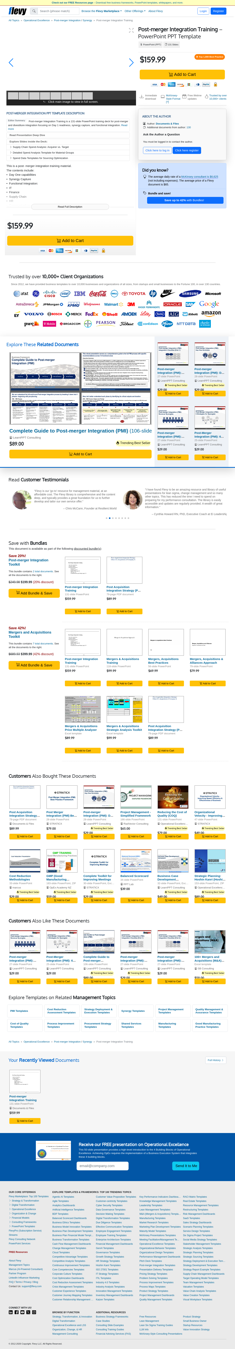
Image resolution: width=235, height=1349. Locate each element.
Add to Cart (182, 74)
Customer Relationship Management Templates (73, 1299)
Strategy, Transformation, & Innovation (72, 1316)
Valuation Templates (193, 1286)
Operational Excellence (37, 20)
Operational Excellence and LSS (69, 1325)
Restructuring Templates (195, 1209)
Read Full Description (70, 206)
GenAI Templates (105, 1248)
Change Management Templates (69, 1248)
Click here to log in (158, 150)
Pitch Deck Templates (151, 1261)
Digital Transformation (21, 1205)
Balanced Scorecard (134, 876)
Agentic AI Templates (63, 1196)
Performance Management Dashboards (160, 1256)
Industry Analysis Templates (110, 1286)
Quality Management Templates (156, 1299)
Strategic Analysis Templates (198, 1248)
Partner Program (17, 1273)
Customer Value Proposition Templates (116, 1196)
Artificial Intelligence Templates (68, 1209)
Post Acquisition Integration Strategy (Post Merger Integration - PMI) (124, 590)
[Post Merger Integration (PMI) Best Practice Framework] (62, 797)
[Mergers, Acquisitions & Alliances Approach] (208, 642)
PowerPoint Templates (22, 1226)
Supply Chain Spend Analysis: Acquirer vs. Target (39, 147)
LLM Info (144, 1329)
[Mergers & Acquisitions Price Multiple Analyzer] (83, 709)
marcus (17, 887)
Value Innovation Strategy (196, 1329)
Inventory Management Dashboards (114, 1295)
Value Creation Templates (196, 1295)
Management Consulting (65, 1333)
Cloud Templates (61, 1252)
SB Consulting (206, 968)
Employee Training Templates (111, 1235)
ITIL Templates (103, 1278)
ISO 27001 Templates (107, 1269)
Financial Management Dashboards (114, 1244)
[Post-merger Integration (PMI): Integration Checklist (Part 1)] (173, 354)
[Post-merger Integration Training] (83, 570)
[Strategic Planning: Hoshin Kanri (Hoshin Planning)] (210, 861)
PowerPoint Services (19, 1243)
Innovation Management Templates (114, 1291)
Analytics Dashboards (63, 1205)
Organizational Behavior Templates (158, 1248)
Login (203, 11)
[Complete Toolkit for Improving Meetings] (99, 861)
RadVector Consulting (136, 823)
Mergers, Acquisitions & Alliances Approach (206, 660)
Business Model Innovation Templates (72, 1226)
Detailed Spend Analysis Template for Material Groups (42, 152)
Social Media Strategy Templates (200, 1239)
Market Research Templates (154, 1222)
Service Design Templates (196, 1231)
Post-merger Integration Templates (157, 1265)
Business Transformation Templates (70, 1239)
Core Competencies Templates (68, 1269)
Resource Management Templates (201, 1205)
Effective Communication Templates (114, 1226)
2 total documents (43, 571)
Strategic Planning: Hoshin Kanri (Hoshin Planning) (209, 879)
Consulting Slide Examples (110, 1325)
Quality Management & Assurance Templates (209, 1011)
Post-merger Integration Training (23, 1098)
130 (188, 127)
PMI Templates (19, 1010)
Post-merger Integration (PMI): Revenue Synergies (170, 436)
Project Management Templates (171, 1011)
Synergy (87, 20)
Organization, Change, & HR (67, 1329)
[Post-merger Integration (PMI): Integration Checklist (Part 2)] (173, 942)
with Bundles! (184, 200)
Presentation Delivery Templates (156, 1269)
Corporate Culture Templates (67, 1274)
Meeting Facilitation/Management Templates (160, 1239)
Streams (13, 1235)
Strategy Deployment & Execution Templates (98, 1011)
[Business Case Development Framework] (173, 861)
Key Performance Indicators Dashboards (160, 1196)
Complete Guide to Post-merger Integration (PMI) (96, 960)
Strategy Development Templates (200, 1265)
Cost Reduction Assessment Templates (61, 1011)
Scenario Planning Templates (198, 1226)
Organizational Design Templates (157, 1252)
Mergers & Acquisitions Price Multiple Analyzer (81, 727)
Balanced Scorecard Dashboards (69, 1218)
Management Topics (19, 1265)
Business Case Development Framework (167, 879)
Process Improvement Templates (60, 1025)
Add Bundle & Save (34, 592)
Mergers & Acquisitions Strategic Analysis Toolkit (124, 727)
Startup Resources (192, 1325)
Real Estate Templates (194, 1201)
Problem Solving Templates (154, 1278)
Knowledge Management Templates (158, 1201)
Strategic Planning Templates (198, 1252)
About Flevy (155, 11)
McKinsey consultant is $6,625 (199, 176)
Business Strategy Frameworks (112, 1316)
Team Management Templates (198, 1282)
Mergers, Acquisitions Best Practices (163, 660)
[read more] (90, 507)
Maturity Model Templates (153, 1231)
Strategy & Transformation (24, 1200)
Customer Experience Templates (69, 1291)
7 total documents (43, 643)
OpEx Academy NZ (60, 887)
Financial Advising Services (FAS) (113, 1333)
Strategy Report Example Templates (201, 1269)
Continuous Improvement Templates (71, 1265)
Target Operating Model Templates (201, 1278)
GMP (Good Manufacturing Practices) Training (59, 879)
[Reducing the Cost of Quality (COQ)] (173, 797)
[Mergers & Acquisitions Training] (124, 642)
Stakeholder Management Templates (202, 1244)
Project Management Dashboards (157, 1295)
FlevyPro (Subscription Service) (25, 1230)
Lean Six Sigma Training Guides (156, 1325)
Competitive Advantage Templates (70, 1256)
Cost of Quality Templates (19, 1025)
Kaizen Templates (105, 1299)
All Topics (14, 20)
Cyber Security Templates (109, 1205)
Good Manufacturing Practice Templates (208, 1025)
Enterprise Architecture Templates (113, 1239)
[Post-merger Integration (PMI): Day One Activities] (210, 354)
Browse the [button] (101, 11)
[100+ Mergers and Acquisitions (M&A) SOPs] (210, 942)
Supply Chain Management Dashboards (203, 1274)
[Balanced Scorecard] (136, 861)
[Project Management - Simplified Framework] (136, 797)
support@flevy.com (32, 1286)
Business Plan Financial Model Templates (73, 1235)
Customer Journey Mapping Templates (72, 1295)
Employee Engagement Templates (114, 1231)
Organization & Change (22, 1213)
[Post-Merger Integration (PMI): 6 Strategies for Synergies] (210, 418)
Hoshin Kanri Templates (108, 1265)
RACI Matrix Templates (195, 1196)
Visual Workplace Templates (197, 1299)
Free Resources (148, 1316)
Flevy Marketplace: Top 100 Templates (29, 1196)
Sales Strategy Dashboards (197, 1222)
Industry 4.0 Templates (107, 1282)
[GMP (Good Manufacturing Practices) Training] (62, 861)
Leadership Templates (151, 1205)
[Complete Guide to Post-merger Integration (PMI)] (80, 388)
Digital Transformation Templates (113, 1218)
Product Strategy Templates (154, 1291)
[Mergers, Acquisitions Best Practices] (166, 642)
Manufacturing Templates (167, 1025)
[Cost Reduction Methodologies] (25, 861)
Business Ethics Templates (66, 1222)
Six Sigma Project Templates (198, 1235)
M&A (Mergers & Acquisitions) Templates (160, 1214)
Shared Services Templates (131, 1025)
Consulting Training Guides (110, 1329)
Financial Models (19, 1217)
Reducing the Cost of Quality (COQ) (172, 813)
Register (218, 11)
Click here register (187, 150)
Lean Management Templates (155, 1209)
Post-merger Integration (67, 20)
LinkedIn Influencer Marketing (24, 1277)
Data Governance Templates (110, 1209)
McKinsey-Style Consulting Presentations (161, 1333)
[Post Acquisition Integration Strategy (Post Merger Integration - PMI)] (124, 570)
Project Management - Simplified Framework (135, 813)
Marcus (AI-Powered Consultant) (26, 1269)
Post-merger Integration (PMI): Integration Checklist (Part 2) (171, 962)
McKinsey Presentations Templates (158, 1235)
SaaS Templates (191, 1218)
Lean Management (149, 1321)
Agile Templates (60, 1201)
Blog (35, 1282)
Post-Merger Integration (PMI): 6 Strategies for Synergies (207, 438)
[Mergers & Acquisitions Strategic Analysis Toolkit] (124, 709)
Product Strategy (191, 1316)
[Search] (59, 11)
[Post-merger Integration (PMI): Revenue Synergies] (173, 418)
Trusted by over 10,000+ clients (218, 97)
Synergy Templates (133, 1010)
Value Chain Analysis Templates (199, 1291)
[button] (11, 62)
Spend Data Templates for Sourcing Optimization (39, 158)
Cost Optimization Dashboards (68, 1278)
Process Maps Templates (153, 1286)
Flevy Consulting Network (22, 1239)
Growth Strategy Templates (110, 1256)
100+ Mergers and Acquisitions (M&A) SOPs (207, 960)
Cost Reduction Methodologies (20, 877)
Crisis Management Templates (68, 1286)
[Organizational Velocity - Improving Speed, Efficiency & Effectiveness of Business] (210, 797)
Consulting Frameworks (22, 1222)
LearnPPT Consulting (27, 437)
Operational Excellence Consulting (180, 823)
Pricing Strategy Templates (153, 1274)
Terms (18, 1282)
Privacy (27, 1282)
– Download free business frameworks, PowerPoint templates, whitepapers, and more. (117, 2)
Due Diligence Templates (109, 1222)
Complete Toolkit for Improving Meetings (97, 877)
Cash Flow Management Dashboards (71, 1244)
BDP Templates (60, 1214)
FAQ (11, 1282)
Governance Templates (108, 1252)
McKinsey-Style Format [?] (173, 98)
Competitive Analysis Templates (68, 1261)
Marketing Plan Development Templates (160, 1226)
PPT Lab (129, 884)
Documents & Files (23, 823)
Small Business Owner (195, 1321)
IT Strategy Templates (107, 1274)
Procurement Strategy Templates (97, 1025)
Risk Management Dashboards (199, 1214)
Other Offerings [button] (134, 11)
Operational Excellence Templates (157, 1244)
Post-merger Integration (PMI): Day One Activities (209, 372)
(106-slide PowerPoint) (95, 431)
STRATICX (56, 823)
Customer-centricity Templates (111, 1201)
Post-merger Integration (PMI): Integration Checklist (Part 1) (171, 374)
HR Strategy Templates (108, 1261)
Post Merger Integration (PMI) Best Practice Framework (61, 815)
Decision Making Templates (110, 1214)
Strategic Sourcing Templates (198, 1256)
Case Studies (103, 1321)
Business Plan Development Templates (72, 1231)
